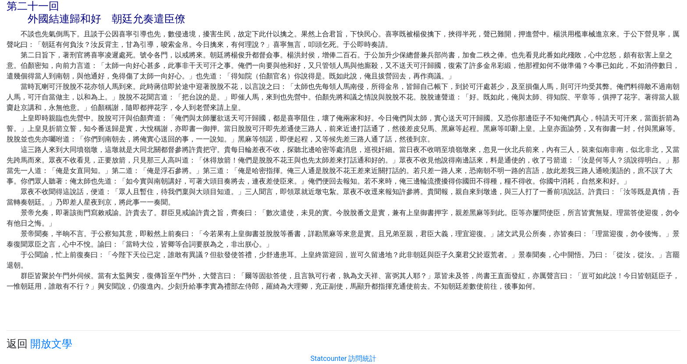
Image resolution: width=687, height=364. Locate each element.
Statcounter (329, 358)
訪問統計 (362, 358)
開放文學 (51, 344)
